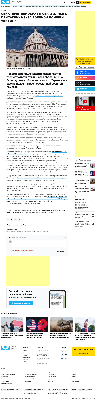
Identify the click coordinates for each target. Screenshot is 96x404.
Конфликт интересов (30, 376)
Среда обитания (52, 376)
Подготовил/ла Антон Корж (17, 225)
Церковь (50, 379)
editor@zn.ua (45, 363)
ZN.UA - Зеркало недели (85, 108)
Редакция (25, 353)
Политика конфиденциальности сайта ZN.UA (83, 398)
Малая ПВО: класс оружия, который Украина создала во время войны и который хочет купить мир (82, 205)
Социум (73, 372)
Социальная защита (30, 372)
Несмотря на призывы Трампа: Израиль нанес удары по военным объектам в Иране (82, 181)
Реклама (25, 355)
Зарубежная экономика (31, 374)
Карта (24, 361)
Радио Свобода (27, 98)
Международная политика (8, 374)
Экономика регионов (6, 383)
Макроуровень (5, 376)
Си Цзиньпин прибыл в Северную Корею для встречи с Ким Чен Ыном (82, 166)
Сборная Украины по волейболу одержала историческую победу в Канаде (82, 215)
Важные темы (6, 6)
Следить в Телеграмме (20, 303)
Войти (73, 2)
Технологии (51, 374)
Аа (77, 2)
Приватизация (5, 381)
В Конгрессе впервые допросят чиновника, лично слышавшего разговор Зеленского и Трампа (33, 147)
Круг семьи (74, 376)
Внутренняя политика (6, 372)
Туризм (73, 379)
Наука (49, 372)
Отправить (60, 251)
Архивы (25, 350)
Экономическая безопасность (32, 379)
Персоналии (28, 381)
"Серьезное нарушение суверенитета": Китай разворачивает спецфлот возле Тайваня (82, 224)
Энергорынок (4, 379)
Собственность (75, 381)
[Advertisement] (28, 271)
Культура (50, 381)
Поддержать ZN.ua (85, 2)
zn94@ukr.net (40, 359)
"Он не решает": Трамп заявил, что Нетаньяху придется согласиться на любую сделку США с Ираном (82, 190)
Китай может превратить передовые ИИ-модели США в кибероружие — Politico (82, 173)
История (73, 374)
